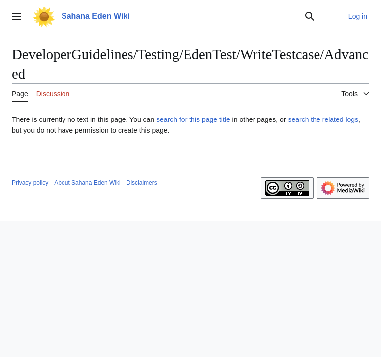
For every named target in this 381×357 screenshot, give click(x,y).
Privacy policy (30, 182)
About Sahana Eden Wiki (87, 182)
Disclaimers (142, 182)
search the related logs (323, 119)
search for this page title (193, 119)
